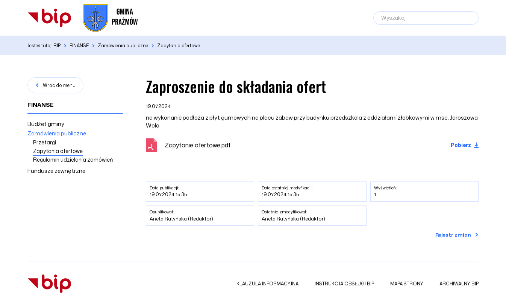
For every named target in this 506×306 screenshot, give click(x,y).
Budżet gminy (45, 124)
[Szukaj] (469, 18)
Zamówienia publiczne (56, 133)
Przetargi (44, 142)
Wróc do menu (59, 85)
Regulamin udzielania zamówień (73, 159)
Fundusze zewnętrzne (56, 171)
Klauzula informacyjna (267, 283)
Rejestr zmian (453, 234)
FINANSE (40, 105)
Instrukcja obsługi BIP (344, 283)
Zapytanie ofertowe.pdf (197, 145)
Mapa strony (406, 283)
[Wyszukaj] (426, 18)
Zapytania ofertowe (58, 150)
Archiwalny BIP (459, 283)
